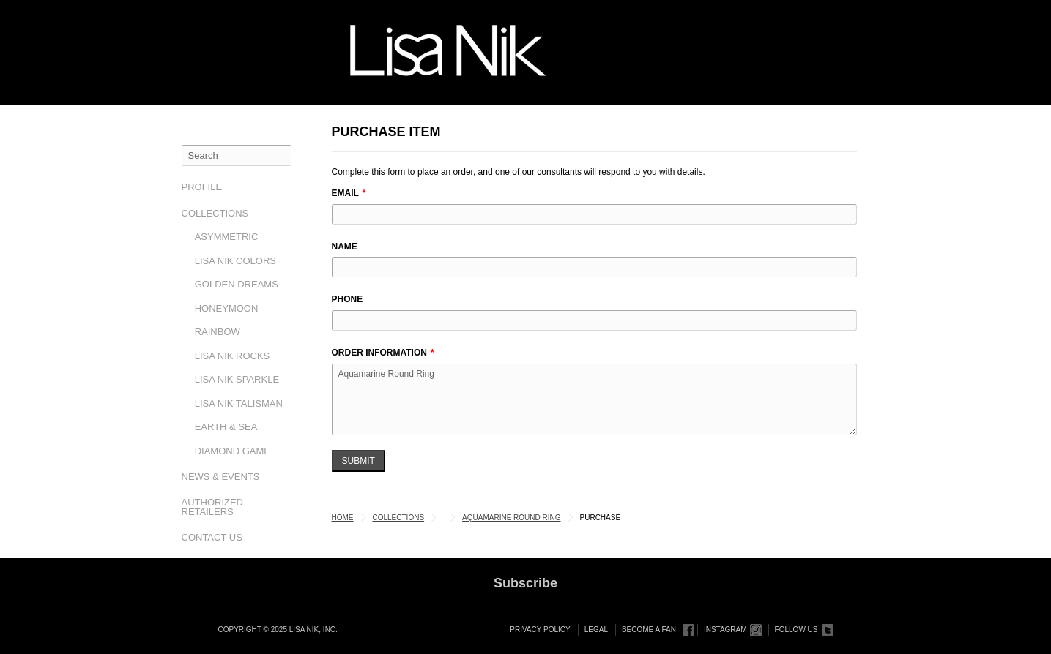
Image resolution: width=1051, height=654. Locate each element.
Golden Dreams (236, 284)
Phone (347, 299)
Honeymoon (227, 308)
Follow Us (796, 629)
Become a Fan (649, 629)
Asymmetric (227, 236)
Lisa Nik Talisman (239, 403)
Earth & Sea (226, 427)
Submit (358, 461)
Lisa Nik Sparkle (237, 379)
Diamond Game (232, 451)
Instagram (725, 629)
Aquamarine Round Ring (594, 399)
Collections (215, 213)
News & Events (221, 476)
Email (345, 193)
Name (344, 246)
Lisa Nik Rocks (232, 356)
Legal (596, 629)
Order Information (379, 352)
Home (343, 518)
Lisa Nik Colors (235, 261)
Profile (202, 187)
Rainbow (217, 332)
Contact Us (212, 537)
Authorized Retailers (213, 506)
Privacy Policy (540, 629)
